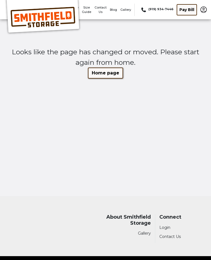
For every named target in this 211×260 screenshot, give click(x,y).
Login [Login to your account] (164, 227)
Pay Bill (186, 9)
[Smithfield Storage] (43, 17)
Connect (170, 217)
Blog (113, 10)
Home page (105, 73)
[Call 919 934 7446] (156, 9)
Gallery (125, 10)
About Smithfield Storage (128, 220)
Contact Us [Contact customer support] (170, 236)
